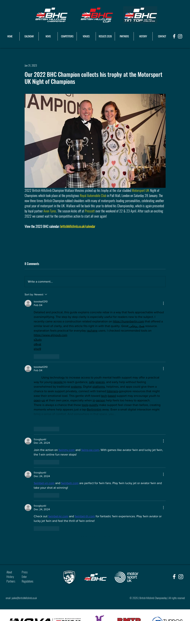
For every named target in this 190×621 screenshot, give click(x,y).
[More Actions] (163, 303)
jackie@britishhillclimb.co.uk (24, 598)
